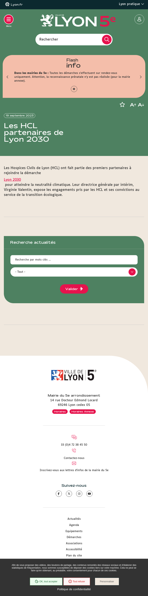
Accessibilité (74, 549)
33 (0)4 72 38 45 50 (74, 445)
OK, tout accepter (46, 581)
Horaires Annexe (82, 411)
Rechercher (48, 39)
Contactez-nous (74, 458)
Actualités (74, 519)
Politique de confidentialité (74, 589)
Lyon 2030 (12, 180)
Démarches (74, 537)
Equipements (74, 531)
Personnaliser (107, 581)
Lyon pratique (131, 4)
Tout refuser (76, 581)
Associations (74, 543)
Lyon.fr (17, 4)
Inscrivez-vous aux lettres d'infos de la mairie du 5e (74, 470)
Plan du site (74, 555)
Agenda (74, 525)
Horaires (60, 411)
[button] (7, 77)
